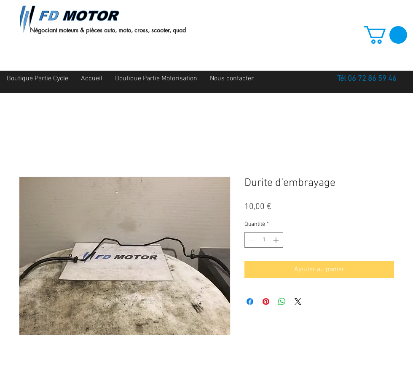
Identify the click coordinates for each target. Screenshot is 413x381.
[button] (385, 35)
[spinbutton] (263, 240)
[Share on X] (298, 301)
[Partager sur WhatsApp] (282, 301)
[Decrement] (251, 240)
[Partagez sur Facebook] (250, 301)
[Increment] (276, 240)
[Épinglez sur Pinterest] (266, 301)
